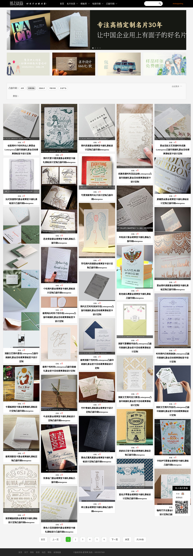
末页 (127, 539)
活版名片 (42, 88)
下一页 (114, 539)
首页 (62, 4)
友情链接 (57, 552)
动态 (44, 552)
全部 (22, 88)
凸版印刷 (111, 4)
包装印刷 (97, 4)
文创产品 (63, 88)
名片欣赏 (72, 4)
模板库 (85, 4)
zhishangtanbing (178, 4)
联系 (38, 552)
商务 (32, 552)
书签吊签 (52, 88)
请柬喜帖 (31, 88)
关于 (26, 552)
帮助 (49, 552)
